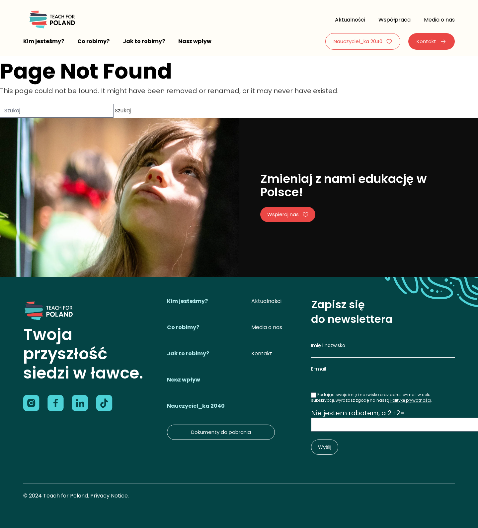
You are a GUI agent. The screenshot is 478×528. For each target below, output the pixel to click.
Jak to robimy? (144, 41)
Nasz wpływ (194, 41)
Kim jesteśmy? (43, 41)
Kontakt (431, 41)
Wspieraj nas (287, 214)
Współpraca (394, 20)
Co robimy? (93, 41)
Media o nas (439, 20)
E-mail (318, 369)
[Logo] (51, 20)
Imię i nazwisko (328, 345)
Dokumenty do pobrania (221, 432)
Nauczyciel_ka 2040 (363, 41)
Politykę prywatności (410, 400)
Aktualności (350, 20)
